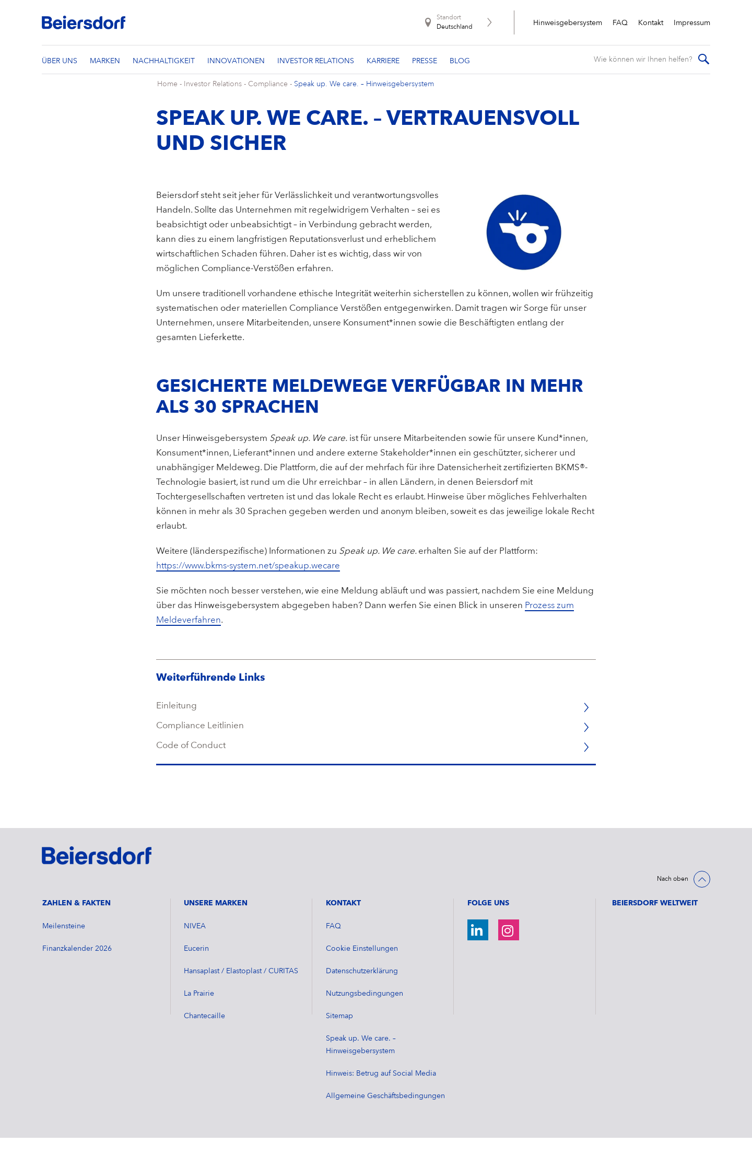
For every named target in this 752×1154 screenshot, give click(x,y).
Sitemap (339, 1032)
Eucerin (196, 965)
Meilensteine (63, 942)
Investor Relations (213, 100)
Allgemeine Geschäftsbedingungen (385, 1112)
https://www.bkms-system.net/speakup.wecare (248, 582)
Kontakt (650, 23)
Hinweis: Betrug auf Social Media (381, 1089)
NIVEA (195, 942)
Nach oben (672, 896)
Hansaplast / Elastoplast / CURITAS (241, 987)
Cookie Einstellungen (362, 965)
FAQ (620, 23)
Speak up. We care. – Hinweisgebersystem (364, 100)
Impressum (692, 23)
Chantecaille (204, 1032)
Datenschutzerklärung (362, 987)
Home (167, 100)
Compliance (269, 100)
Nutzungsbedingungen (364, 1009)
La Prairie (199, 1009)
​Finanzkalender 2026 (77, 965)
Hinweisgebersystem (567, 23)
